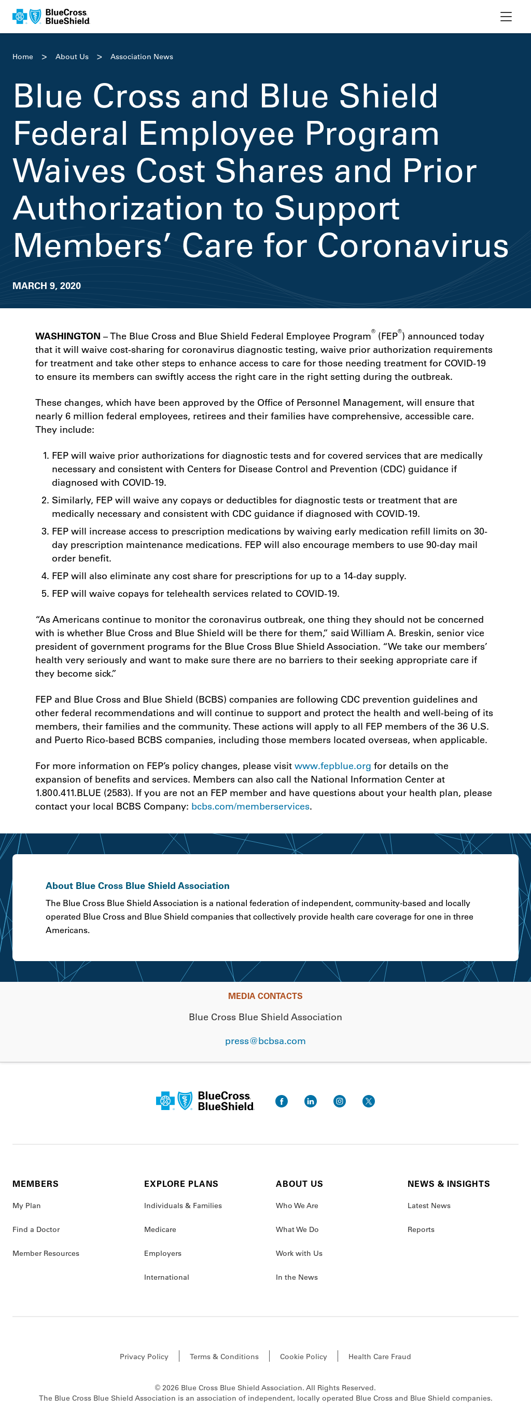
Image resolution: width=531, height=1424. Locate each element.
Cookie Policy (303, 1356)
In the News (297, 1277)
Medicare (160, 1229)
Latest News (429, 1205)
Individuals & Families (183, 1205)
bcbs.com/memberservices (250, 806)
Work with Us (299, 1253)
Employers (162, 1253)
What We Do (297, 1229)
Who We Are (297, 1205)
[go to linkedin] (310, 1101)
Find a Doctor (36, 1229)
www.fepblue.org (333, 765)
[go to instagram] (339, 1101)
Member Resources (45, 1253)
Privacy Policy (144, 1356)
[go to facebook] (281, 1101)
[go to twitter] (368, 1101)
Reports (421, 1229)
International (166, 1277)
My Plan (26, 1205)
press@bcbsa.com (265, 1040)
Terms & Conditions (224, 1356)
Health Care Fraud (379, 1356)
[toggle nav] (506, 16)
